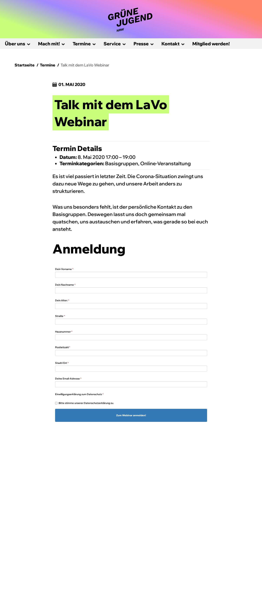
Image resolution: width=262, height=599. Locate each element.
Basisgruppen (121, 163)
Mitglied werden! (211, 44)
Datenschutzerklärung (97, 403)
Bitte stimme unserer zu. (84, 403)
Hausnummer (63, 331)
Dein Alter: (62, 300)
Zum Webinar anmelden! (131, 415)
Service (112, 44)
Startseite (25, 65)
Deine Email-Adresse (68, 378)
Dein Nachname (65, 284)
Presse (141, 44)
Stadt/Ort (62, 363)
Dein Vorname (64, 269)
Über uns (15, 44)
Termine (82, 44)
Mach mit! (49, 44)
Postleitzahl (62, 347)
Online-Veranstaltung (165, 163)
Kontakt (170, 44)
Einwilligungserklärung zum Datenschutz (79, 394)
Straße (60, 316)
